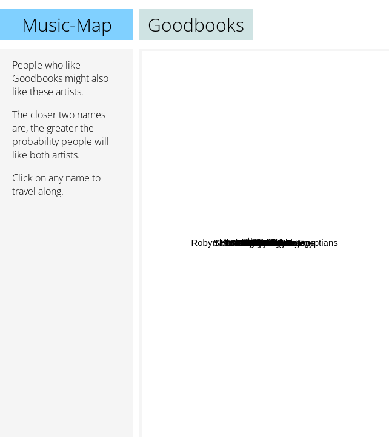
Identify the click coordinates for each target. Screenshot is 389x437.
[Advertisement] (66, 271)
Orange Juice (234, 304)
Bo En (303, 120)
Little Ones (280, 244)
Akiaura (196, 223)
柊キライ (326, 197)
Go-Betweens (327, 232)
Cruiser (235, 233)
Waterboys (335, 328)
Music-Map (67, 24)
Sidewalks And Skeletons (263, 93)
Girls (185, 163)
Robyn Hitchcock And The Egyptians (296, 178)
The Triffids (316, 216)
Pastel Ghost (185, 194)
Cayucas (238, 186)
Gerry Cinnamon (187, 281)
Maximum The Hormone (242, 408)
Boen (328, 270)
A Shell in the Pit (278, 319)
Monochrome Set (308, 291)
